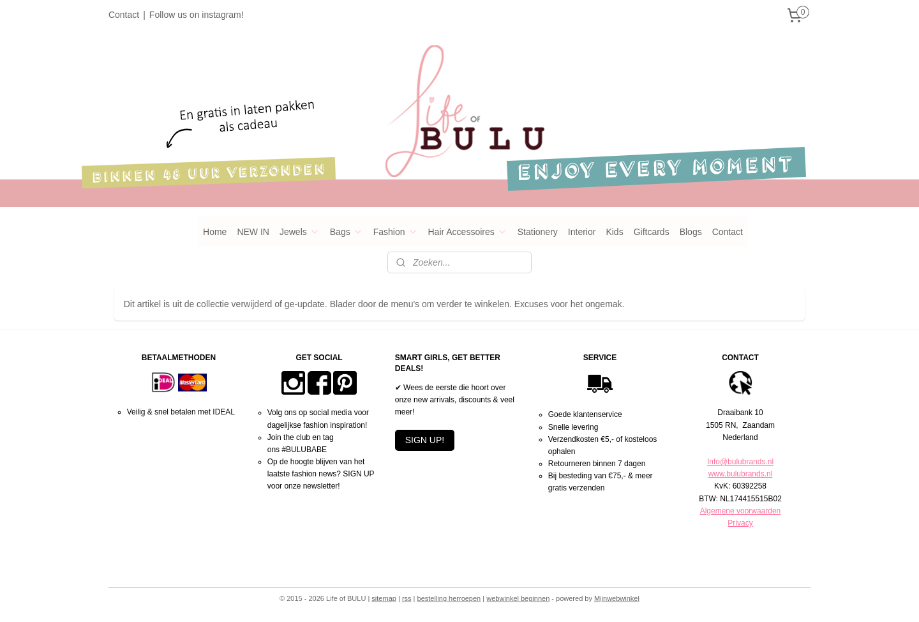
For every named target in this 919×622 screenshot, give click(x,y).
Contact (123, 15)
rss (407, 598)
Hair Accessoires (467, 232)
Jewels (300, 232)
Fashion (395, 232)
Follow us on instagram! (196, 15)
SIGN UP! (424, 440)
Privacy (740, 523)
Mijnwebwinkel (616, 598)
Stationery (538, 232)
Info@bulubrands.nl (740, 461)
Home (215, 232)
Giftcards (651, 232)
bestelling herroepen (449, 598)
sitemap (383, 598)
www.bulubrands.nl (740, 473)
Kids (614, 232)
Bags (346, 232)
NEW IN (253, 232)
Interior (582, 232)
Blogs (691, 232)
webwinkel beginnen (517, 598)
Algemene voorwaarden (740, 510)
